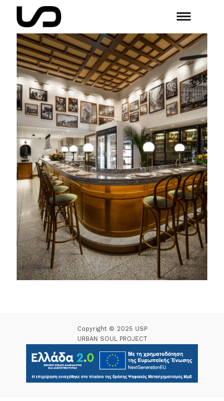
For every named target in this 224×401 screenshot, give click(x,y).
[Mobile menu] (184, 16)
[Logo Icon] (39, 16)
